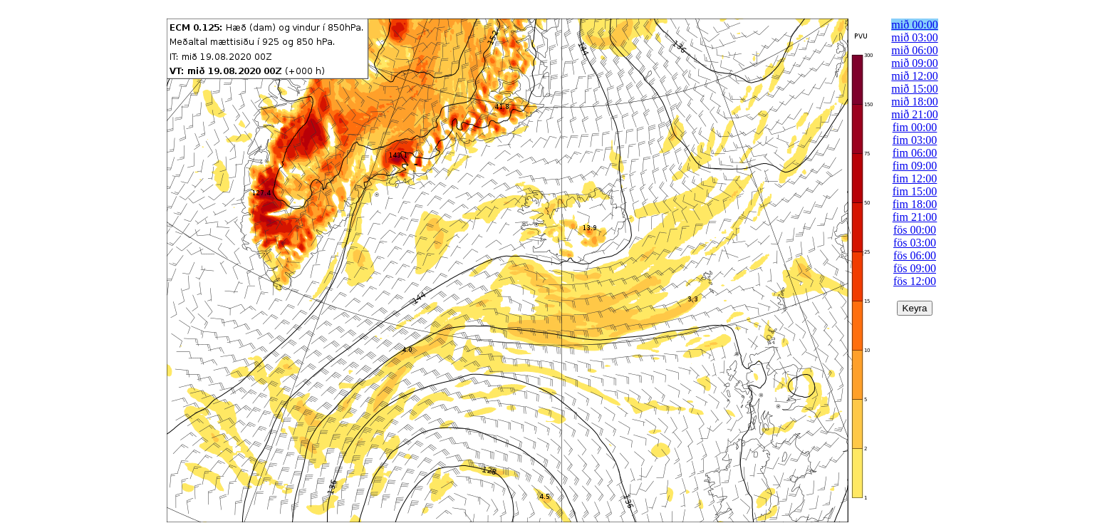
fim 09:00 (915, 166)
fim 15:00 (915, 191)
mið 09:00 (914, 63)
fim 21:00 (915, 217)
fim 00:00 (915, 127)
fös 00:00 (914, 230)
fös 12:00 (914, 281)
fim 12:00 (915, 178)
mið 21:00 (914, 114)
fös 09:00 (914, 268)
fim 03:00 (915, 140)
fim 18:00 (915, 204)
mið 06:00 (914, 50)
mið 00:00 (914, 25)
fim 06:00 (915, 153)
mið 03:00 (914, 37)
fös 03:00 (914, 243)
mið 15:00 (914, 89)
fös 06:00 (914, 255)
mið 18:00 (914, 101)
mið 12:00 (914, 76)
